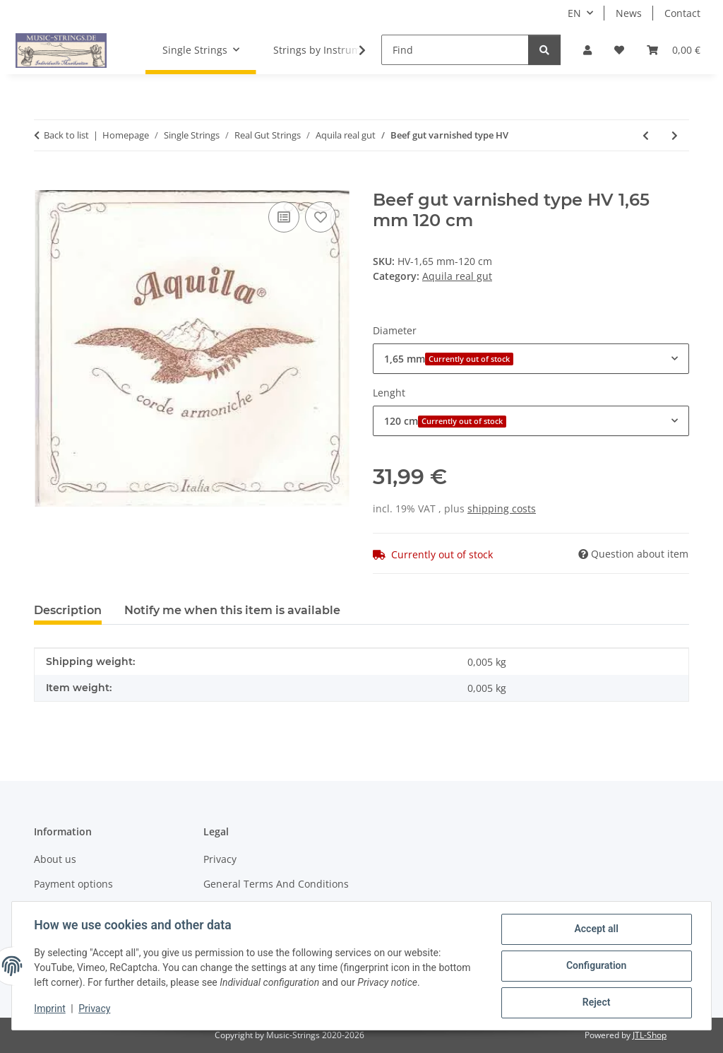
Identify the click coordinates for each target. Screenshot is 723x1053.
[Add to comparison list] (283, 217)
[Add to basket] (45, 182)
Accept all (596, 929)
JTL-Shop (650, 1035)
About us (55, 859)
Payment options (73, 883)
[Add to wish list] (320, 217)
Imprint (50, 1009)
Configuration (596, 966)
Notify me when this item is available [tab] (232, 610)
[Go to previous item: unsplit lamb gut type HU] (645, 135)
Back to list (66, 135)
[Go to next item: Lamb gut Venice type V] (674, 135)
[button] (587, 49)
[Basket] (673, 49)
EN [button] (574, 13)
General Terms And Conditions (276, 883)
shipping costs (501, 508)
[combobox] (531, 358)
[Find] (455, 50)
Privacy (95, 1009)
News (629, 13)
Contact (682, 13)
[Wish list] (619, 49)
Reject (596, 1002)
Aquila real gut (457, 276)
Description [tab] (68, 610)
